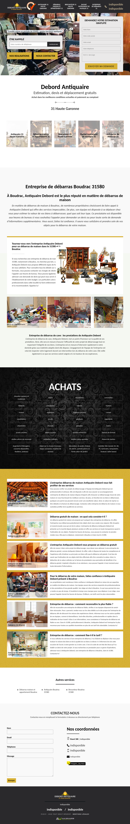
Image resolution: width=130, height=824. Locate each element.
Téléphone (30, 749)
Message (30, 765)
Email (30, 740)
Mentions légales (81, 814)
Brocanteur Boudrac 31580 (77, 690)
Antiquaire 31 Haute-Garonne (43, 6)
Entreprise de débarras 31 (96, 6)
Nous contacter (45, 55)
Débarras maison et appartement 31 (57, 6)
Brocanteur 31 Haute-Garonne (70, 6)
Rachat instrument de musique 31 (84, 6)
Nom (30, 730)
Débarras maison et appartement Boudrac (28, 690)
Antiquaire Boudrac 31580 (52, 690)
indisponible (116, 4)
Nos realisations (19, 55)
